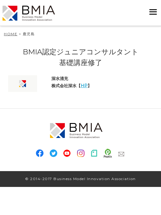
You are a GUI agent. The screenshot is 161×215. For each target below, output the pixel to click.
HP (84, 85)
